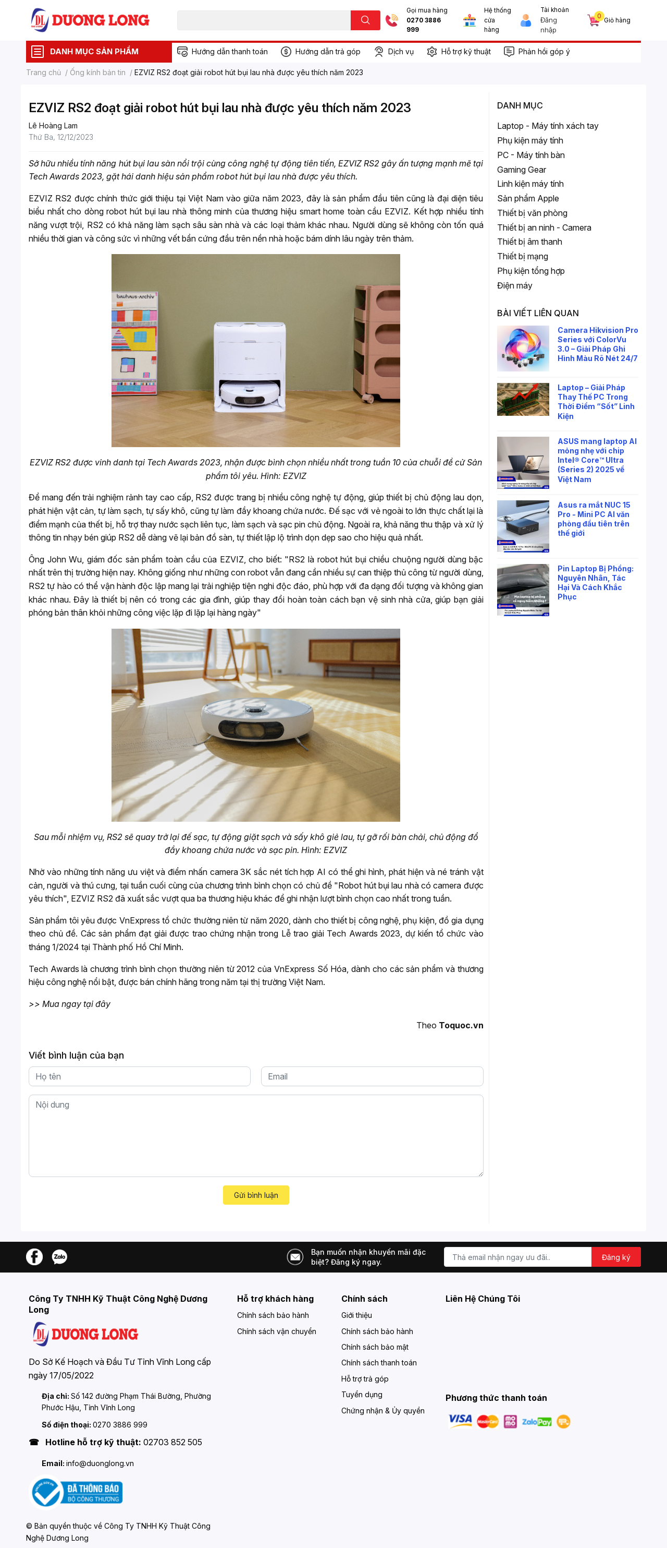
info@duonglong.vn (100, 1463)
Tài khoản (554, 10)
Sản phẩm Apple (528, 198)
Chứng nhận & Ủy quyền (383, 1410)
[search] (365, 20)
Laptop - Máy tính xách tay (548, 126)
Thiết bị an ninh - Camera (544, 227)
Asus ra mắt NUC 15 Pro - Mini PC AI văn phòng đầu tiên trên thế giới (594, 519)
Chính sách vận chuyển (276, 1331)
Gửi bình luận (256, 1195)
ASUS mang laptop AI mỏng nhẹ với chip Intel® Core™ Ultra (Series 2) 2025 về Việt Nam (597, 460)
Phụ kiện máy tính (530, 140)
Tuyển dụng (361, 1394)
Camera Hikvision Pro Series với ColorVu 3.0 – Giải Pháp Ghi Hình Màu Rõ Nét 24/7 (598, 344)
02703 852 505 (172, 1442)
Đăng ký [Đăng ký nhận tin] (616, 1257)
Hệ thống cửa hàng (497, 20)
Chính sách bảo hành (273, 1315)
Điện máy (515, 285)
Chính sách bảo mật (375, 1346)
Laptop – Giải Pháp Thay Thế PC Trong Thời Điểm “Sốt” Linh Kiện (596, 402)
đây (102, 1004)
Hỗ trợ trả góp (365, 1378)
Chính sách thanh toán (379, 1362)
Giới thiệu (356, 1315)
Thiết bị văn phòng (532, 213)
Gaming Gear (521, 169)
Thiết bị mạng (522, 256)
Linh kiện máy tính (530, 183)
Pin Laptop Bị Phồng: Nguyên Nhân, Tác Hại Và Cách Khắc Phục (596, 583)
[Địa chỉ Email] (542, 1257)
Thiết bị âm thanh (529, 241)
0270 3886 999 (423, 25)
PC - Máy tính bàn (531, 155)
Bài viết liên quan (538, 313)
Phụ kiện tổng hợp (531, 271)
